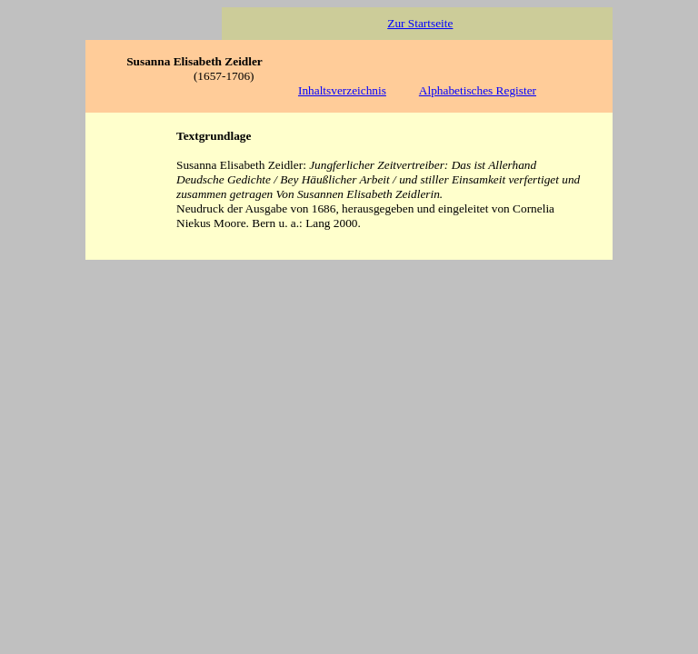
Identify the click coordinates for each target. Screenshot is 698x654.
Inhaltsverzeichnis (342, 90)
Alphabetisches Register (477, 90)
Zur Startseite (420, 23)
